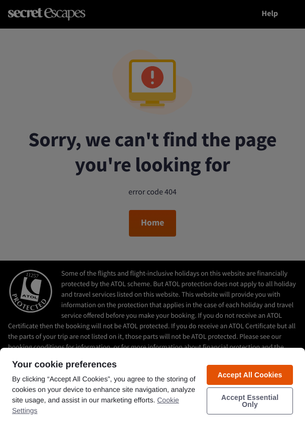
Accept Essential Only (249, 400)
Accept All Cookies (250, 375)
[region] (152, 388)
